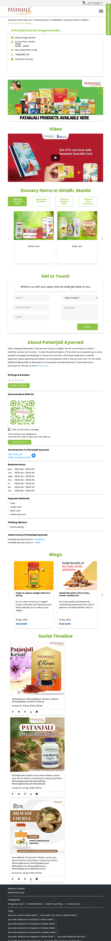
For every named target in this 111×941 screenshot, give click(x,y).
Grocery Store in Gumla (28, 913)
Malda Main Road (16, 800)
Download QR (19, 442)
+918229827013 (22, 54)
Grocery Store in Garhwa (33, 910)
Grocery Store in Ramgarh (31, 923)
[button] (55, 158)
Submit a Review (19, 385)
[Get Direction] (33, 456)
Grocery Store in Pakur (58, 920)
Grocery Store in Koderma (62, 917)
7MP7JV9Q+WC (15, 454)
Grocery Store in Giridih (59, 910)
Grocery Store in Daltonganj (72, 904)
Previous (10, 238)
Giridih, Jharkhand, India (19, 457)
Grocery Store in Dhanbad (33, 907)
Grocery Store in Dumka (60, 907)
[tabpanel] (55, 100)
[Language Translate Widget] (94, 3)
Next (101, 238)
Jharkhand (39, 539)
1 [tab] (55, 117)
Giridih (37, 542)
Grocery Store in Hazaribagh (56, 913)
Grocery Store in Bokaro (19, 904)
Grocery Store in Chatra (44, 904)
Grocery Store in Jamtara (35, 917)
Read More (21, 624)
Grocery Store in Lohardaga (31, 920)
